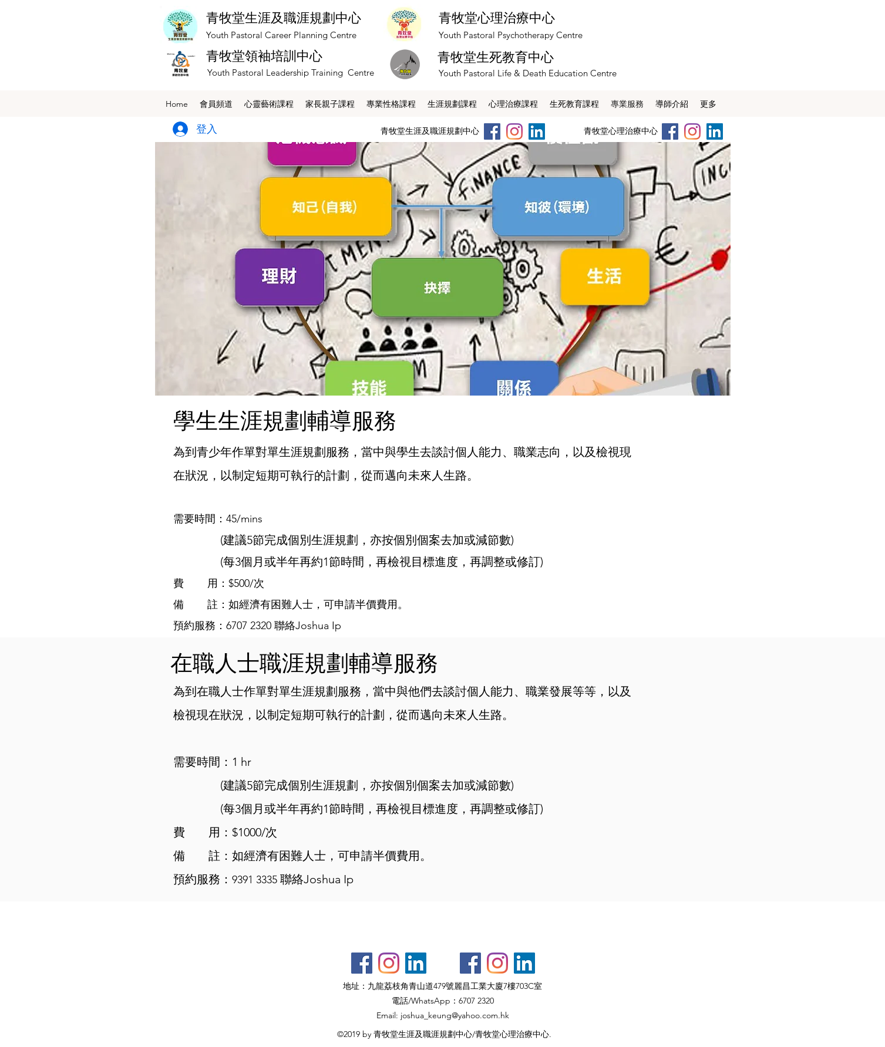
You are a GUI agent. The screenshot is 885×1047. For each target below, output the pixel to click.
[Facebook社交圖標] (361, 963)
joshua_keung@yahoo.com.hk (455, 1015)
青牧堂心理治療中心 (497, 17)
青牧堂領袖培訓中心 (264, 55)
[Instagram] (514, 131)
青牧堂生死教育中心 (496, 57)
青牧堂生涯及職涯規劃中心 (283, 17)
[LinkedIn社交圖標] (537, 131)
